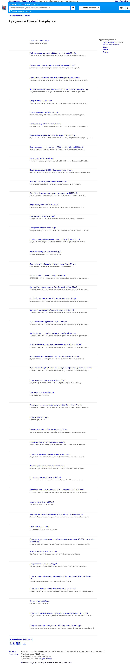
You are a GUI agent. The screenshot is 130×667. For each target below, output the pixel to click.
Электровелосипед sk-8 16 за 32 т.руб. (44, 112)
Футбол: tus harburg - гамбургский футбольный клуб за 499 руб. (53, 333)
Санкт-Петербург (122, 1)
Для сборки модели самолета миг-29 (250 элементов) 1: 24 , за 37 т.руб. (57, 490)
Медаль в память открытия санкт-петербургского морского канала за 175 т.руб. (59, 89)
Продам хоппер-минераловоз (41, 101)
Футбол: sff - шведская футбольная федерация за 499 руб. (52, 310)
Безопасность (67, 663)
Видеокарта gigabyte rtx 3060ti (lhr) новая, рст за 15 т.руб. (51, 170)
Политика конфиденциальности (32, 663)
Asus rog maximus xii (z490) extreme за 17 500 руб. (49, 181)
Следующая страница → (21, 639)
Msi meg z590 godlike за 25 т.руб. (42, 158)
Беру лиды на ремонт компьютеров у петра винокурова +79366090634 (56, 514)
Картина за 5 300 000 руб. (39, 41)
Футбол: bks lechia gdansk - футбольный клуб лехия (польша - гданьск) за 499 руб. (61, 368)
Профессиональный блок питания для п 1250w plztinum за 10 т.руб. (55, 239)
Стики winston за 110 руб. (39, 527)
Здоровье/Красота (110, 42)
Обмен (105, 52)
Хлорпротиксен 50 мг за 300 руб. (42, 502)
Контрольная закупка (111, 45)
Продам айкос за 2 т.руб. (39, 417)
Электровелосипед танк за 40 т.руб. (43, 228)
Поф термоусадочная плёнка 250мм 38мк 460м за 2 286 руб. (53, 53)
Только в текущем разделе (20, 11)
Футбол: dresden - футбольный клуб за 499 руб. (48, 275)
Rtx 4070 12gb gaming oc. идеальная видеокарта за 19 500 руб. (53, 193)
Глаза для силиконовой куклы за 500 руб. (45, 477)
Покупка (106, 49)
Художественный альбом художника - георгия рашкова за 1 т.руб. (54, 356)
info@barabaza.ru (45, 659)
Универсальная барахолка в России (23, 1)
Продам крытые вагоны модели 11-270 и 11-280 (48, 380)
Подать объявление (89, 8)
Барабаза (12, 651)
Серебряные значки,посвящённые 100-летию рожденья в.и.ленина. (55, 78)
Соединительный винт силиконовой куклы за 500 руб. (50, 454)
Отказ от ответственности (52, 663)
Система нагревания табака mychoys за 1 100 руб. (49, 429)
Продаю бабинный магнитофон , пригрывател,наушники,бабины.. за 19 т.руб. (59, 613)
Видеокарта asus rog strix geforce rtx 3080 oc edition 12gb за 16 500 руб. (56, 147)
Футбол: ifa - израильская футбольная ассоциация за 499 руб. (53, 298)
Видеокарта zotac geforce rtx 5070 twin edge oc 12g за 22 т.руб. (53, 135)
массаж (21, 4)
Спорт (105, 47)
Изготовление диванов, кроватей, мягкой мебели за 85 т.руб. (53, 65)
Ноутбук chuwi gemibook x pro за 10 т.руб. (45, 124)
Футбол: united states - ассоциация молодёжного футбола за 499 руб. (56, 345)
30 (25, 643)
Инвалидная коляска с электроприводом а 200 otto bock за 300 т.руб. (56, 405)
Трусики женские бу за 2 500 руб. (42, 392)
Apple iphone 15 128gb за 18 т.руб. (42, 216)
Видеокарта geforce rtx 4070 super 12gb (44, 205)
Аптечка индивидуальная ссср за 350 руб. (45, 252)
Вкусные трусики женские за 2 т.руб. (43, 551)
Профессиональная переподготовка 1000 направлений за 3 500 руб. (56, 626)
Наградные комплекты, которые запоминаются (47, 442)
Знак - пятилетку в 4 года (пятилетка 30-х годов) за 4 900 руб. (53, 264)
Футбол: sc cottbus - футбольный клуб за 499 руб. (48, 322)
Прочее (27, 16)
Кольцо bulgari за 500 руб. (39, 601)
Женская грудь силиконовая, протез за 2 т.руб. (47, 466)
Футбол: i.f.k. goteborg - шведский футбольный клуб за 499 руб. (53, 287)
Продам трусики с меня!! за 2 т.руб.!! (43, 564)
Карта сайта (13, 654)
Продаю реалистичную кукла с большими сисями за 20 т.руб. (53, 588)
